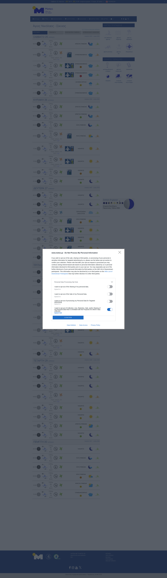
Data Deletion (71, 325)
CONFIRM (68, 317)
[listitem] (83, 282)
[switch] (110, 286)
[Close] (120, 253)
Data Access (83, 325)
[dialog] (83, 289)
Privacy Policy (95, 325)
